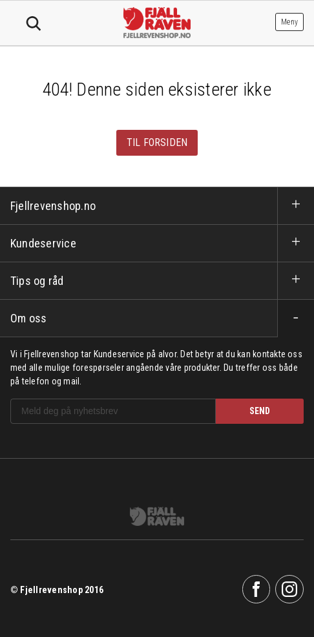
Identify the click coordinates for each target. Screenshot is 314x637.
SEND (259, 411)
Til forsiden (157, 142)
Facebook (256, 589)
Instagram (289, 589)
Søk (33, 24)
